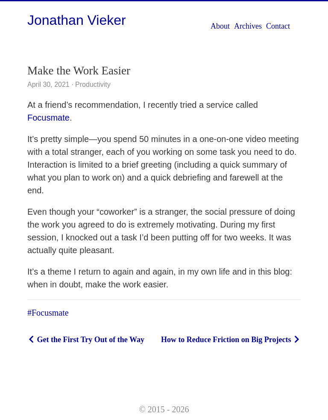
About (220, 26)
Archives (248, 26)
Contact (278, 26)
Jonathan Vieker (76, 20)
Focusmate (48, 117)
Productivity (92, 84)
